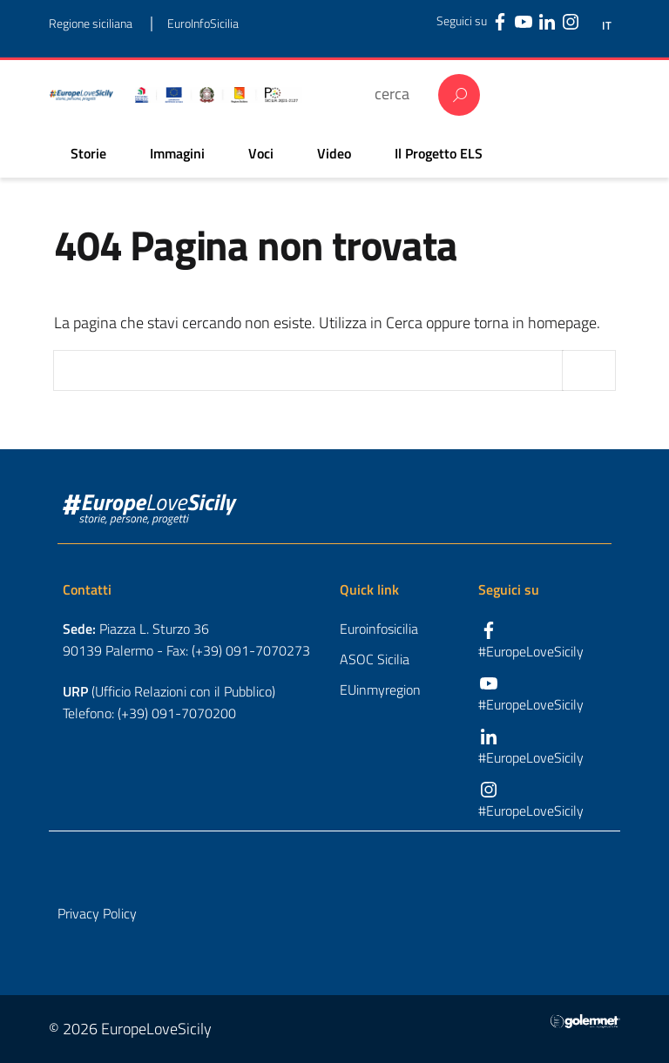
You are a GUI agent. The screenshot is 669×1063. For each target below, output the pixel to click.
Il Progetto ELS (439, 153)
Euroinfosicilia (379, 628)
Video (334, 153)
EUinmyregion (380, 689)
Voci (261, 153)
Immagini (177, 153)
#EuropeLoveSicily (531, 651)
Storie (88, 153)
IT (607, 25)
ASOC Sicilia (374, 659)
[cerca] (398, 93)
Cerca (459, 95)
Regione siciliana (90, 23)
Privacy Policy (97, 913)
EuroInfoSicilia (203, 23)
